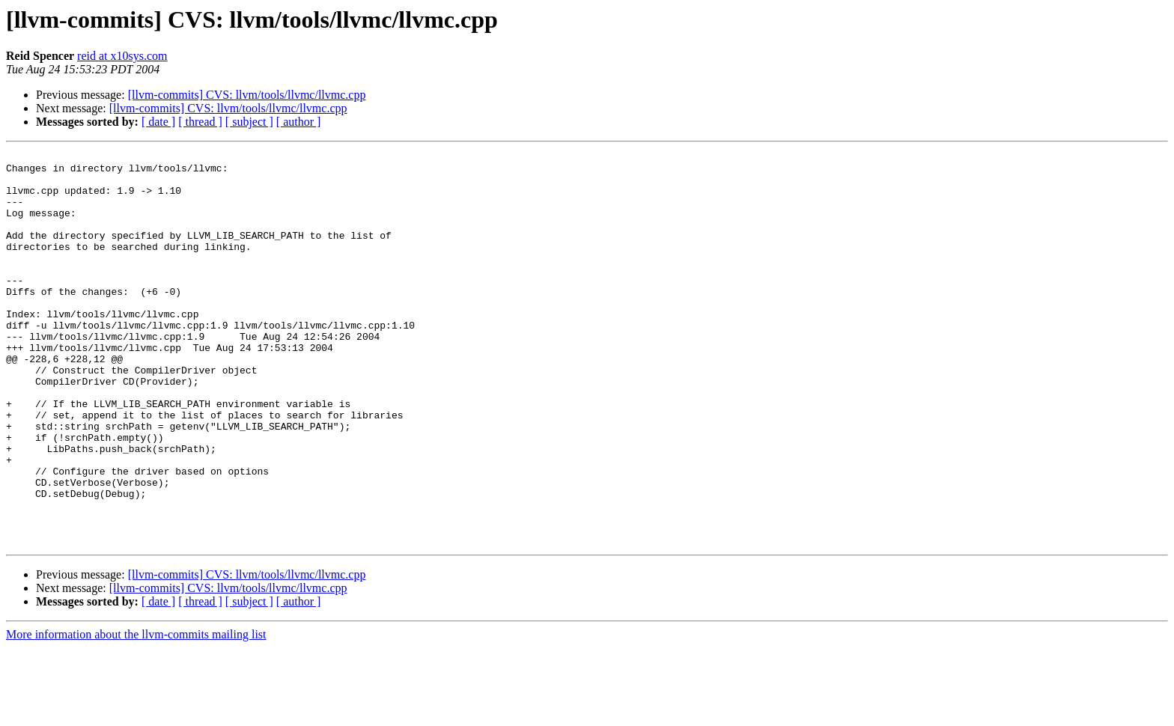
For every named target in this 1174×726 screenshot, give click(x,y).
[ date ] (158, 121)
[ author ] (298, 121)
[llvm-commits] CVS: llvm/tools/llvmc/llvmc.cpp (247, 94)
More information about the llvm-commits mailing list (136, 713)
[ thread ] (200, 121)
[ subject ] (249, 121)
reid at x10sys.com (122, 55)
